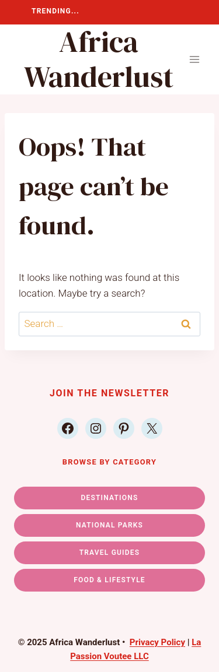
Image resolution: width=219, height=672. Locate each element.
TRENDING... (55, 11)
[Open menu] (194, 60)
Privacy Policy (157, 642)
